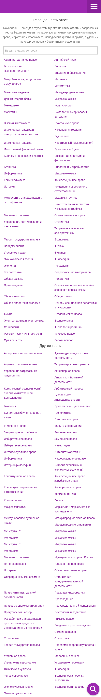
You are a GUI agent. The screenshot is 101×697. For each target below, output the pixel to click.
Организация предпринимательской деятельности (68, 581)
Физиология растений (68, 327)
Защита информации (67, 425)
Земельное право (65, 432)
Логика (58, 500)
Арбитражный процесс (68, 388)
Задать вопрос (63, 340)
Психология (61, 265)
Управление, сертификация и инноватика (23, 224)
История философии (17, 465)
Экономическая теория (19, 259)
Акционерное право (67, 370)
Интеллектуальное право (20, 452)
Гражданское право (66, 123)
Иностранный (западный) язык (23, 149)
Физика (59, 246)
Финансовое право (16, 675)
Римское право (64, 618)
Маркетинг (10, 112)
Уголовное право (15, 252)
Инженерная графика (17, 142)
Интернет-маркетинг (67, 452)
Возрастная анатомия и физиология (69, 158)
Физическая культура (17, 669)
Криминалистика (14, 180)
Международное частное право (74, 518)
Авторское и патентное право (23, 353)
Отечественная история (69, 215)
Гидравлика (61, 136)
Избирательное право (18, 438)
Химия (8, 314)
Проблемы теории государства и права (75, 647)
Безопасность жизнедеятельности (16, 68)
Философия (61, 259)
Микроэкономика (65, 99)
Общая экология (14, 296)
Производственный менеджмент (75, 605)
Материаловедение (16, 92)
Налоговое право (15, 563)
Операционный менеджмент (22, 576)
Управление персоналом (20, 662)
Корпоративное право (68, 487)
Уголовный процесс (66, 656)
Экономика (61, 239)
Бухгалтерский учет (66, 149)
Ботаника (10, 167)
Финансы (60, 252)
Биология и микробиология (71, 167)
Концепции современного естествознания (70, 189)
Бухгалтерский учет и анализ (72, 406)
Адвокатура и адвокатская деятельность (71, 355)
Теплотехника (13, 272)
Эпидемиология (14, 246)
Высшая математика (17, 123)
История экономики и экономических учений (68, 467)
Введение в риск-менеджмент (73, 625)
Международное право (69, 92)
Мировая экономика (17, 215)
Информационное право (70, 458)
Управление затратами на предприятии (20, 373)
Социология (11, 327)
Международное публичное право (21, 520)
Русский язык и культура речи (23, 333)
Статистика (61, 221)
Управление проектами (69, 662)
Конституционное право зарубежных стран (69, 478)
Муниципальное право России (73, 557)
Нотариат (10, 570)
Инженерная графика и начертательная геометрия (21, 132)
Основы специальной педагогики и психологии (75, 305)
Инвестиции (62, 445)
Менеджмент (12, 105)
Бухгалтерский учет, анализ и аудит (22, 415)
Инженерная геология (68, 129)
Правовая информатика (69, 592)
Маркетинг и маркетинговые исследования (72, 509)
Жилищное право (15, 425)
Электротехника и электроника (23, 320)
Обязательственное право (71, 570)
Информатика (13, 173)
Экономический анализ (69, 686)
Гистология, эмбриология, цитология (71, 114)
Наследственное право (69, 563)
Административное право (20, 59)
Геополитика (62, 412)
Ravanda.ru (42, 7)
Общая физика (13, 278)
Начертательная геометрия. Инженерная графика (72, 206)
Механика (60, 79)
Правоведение (13, 285)
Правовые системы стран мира (24, 605)
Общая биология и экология (22, 302)
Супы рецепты (13, 340)
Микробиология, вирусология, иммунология (23, 81)
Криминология (13, 500)
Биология (60, 66)
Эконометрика (63, 320)
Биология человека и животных (24, 155)
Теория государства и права (22, 239)
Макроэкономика (65, 173)
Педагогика (61, 278)
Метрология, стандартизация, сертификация (23, 200)
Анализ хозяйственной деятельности (68, 380)
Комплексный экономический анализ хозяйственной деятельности (22, 393)
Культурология (63, 105)
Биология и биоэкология (70, 72)
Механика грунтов (66, 197)
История (9, 186)
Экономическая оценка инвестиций (69, 678)
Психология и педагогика (70, 612)
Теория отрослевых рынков (72, 364)
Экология (10, 265)
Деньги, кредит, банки (18, 99)
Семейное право (65, 631)
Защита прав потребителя (20, 432)
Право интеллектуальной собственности (20, 595)
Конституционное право (69, 180)
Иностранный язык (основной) (73, 142)
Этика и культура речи (18, 693)
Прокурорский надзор (18, 612)
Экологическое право (68, 314)
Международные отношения (72, 524)
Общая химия (63, 296)
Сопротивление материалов (72, 272)
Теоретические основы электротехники (69, 231)
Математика (62, 85)
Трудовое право (64, 333)
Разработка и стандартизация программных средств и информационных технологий (23, 623)
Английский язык (65, 59)
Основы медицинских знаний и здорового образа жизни (74, 287)
